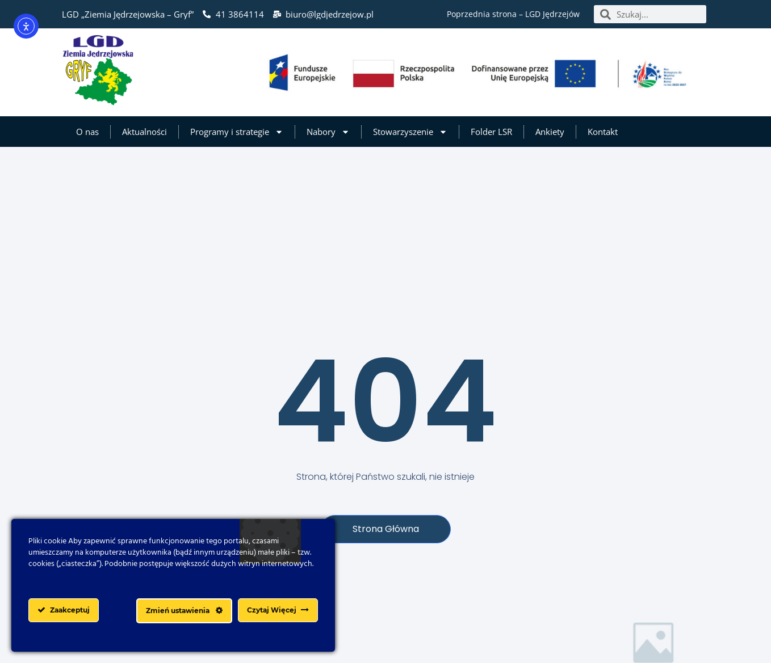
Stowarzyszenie (410, 132)
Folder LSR (491, 131)
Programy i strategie (236, 132)
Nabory (328, 132)
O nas (87, 131)
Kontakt (603, 131)
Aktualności (144, 131)
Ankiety (549, 131)
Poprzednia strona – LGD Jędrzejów (513, 14)
